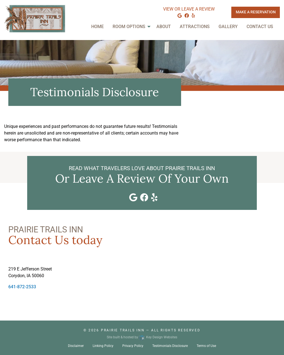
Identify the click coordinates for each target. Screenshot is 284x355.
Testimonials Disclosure (170, 346)
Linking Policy (103, 346)
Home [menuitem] (97, 26)
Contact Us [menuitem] (260, 26)
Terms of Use (206, 346)
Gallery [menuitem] (228, 26)
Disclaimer (76, 346)
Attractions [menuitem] (195, 26)
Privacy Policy (132, 346)
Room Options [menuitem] (129, 26)
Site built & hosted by (142, 337)
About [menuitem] (163, 26)
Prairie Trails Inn (123, 330)
